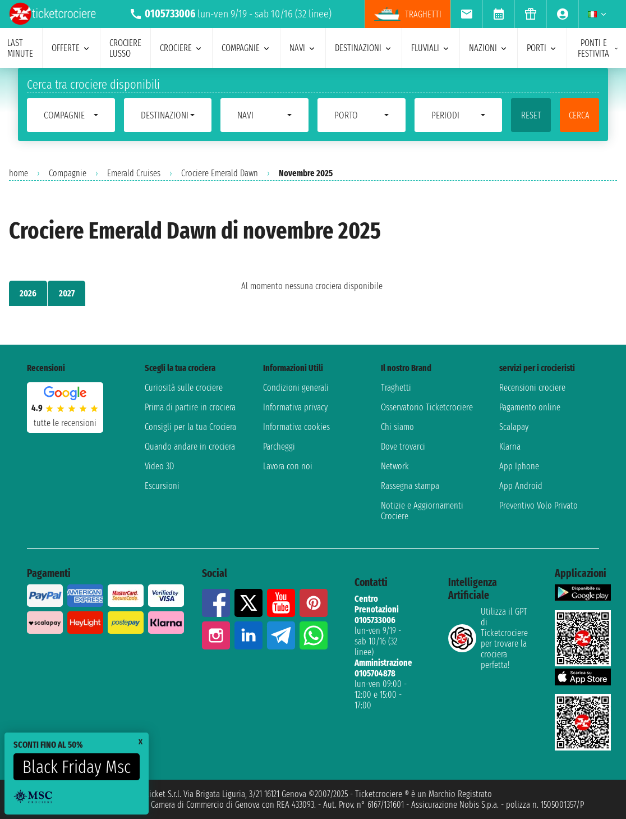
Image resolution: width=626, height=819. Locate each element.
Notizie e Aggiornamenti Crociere (422, 510)
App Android (520, 486)
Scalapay (513, 427)
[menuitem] (466, 14)
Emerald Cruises (133, 173)
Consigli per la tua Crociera (190, 427)
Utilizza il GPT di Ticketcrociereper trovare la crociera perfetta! (488, 638)
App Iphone (519, 466)
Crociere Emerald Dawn (219, 173)
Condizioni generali (296, 387)
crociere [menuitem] (181, 48)
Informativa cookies (296, 427)
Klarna (510, 446)
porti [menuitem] (542, 48)
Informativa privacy (295, 407)
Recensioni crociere (532, 387)
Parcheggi (279, 446)
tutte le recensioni (65, 423)
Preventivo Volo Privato (538, 505)
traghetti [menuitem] (407, 14)
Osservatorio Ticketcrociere (427, 407)
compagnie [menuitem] (246, 48)
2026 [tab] (28, 293)
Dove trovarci (403, 446)
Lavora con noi (287, 466)
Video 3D (159, 466)
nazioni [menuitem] (488, 48)
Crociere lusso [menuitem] (125, 48)
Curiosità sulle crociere (184, 387)
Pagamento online (529, 407)
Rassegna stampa (410, 486)
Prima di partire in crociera (190, 407)
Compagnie (67, 173)
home (18, 173)
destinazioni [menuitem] (364, 48)
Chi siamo (397, 427)
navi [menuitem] (302, 48)
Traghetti (396, 387)
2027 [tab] (67, 293)
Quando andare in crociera (190, 446)
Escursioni (162, 486)
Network (395, 466)
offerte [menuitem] (71, 48)
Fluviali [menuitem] (430, 48)
